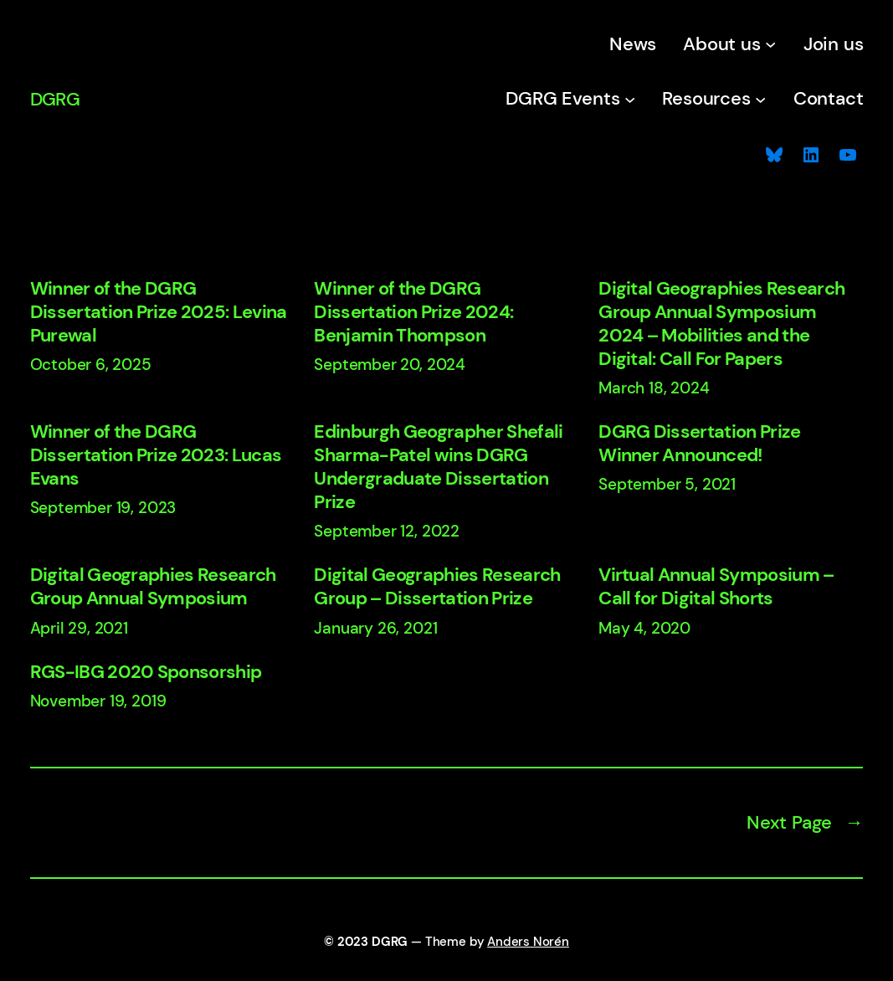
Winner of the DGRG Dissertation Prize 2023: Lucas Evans (156, 455)
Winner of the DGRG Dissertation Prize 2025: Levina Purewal (158, 312)
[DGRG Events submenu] (629, 98)
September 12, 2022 (386, 531)
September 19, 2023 (103, 507)
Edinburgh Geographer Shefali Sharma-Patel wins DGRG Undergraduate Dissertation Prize (438, 467)
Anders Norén (528, 941)
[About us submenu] (770, 44)
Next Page (805, 823)
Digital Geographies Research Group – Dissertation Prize (437, 586)
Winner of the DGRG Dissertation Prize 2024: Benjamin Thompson (413, 312)
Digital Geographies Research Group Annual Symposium (153, 586)
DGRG (55, 99)
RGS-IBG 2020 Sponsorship (146, 672)
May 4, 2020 (644, 628)
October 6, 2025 (90, 364)
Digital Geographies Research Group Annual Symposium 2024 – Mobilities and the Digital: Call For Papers (721, 324)
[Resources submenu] (760, 98)
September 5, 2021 (667, 484)
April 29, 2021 (79, 628)
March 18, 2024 (653, 388)
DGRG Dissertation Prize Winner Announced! (699, 443)
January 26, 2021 (375, 628)
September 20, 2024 (389, 364)
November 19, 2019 (98, 701)
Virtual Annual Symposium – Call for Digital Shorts (716, 586)
